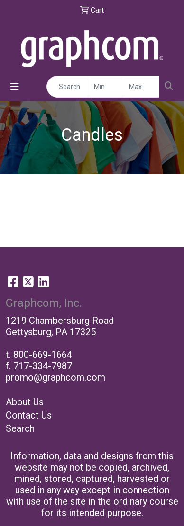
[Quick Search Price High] (141, 87)
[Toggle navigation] (15, 86)
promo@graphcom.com (55, 377)
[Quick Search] (67, 87)
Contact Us (29, 415)
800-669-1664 (42, 354)
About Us (25, 402)
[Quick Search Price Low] (106, 87)
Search (20, 428)
